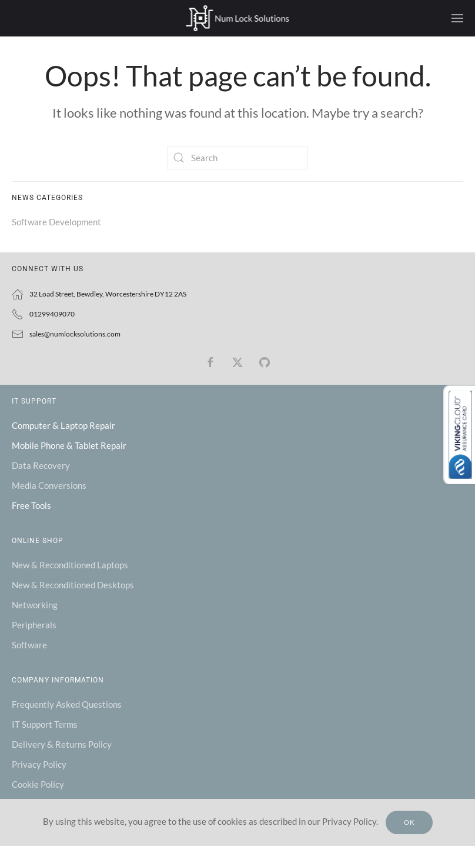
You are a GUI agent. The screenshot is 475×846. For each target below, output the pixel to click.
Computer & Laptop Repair (63, 425)
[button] (457, 18)
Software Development (56, 222)
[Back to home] (237, 18)
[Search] (237, 157)
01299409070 (52, 313)
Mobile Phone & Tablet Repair (69, 445)
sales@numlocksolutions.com (75, 333)
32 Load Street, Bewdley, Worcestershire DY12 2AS (107, 293)
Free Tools (31, 505)
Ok (409, 822)
